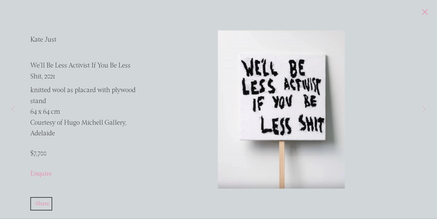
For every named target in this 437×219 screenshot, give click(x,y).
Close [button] (425, 13)
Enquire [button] (41, 175)
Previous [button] (13, 109)
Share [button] (42, 205)
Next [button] (424, 109)
